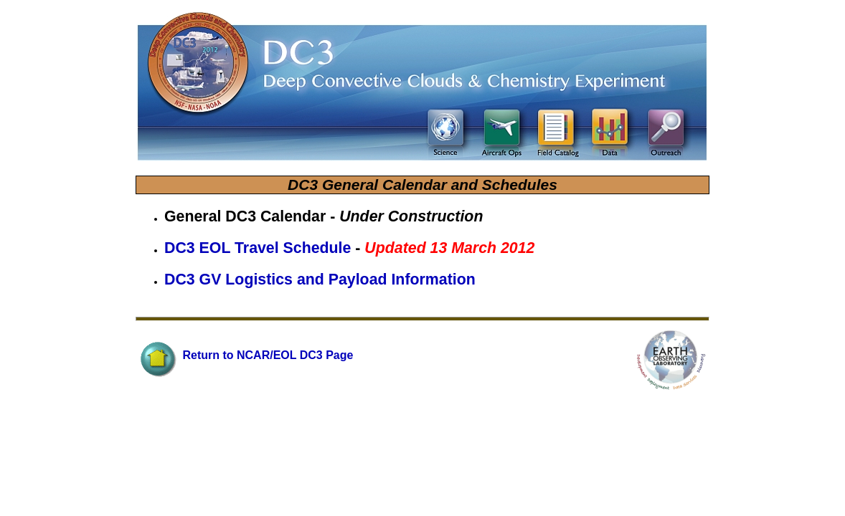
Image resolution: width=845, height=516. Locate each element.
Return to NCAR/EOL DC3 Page (245, 355)
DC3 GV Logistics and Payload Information (320, 279)
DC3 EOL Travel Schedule (259, 248)
